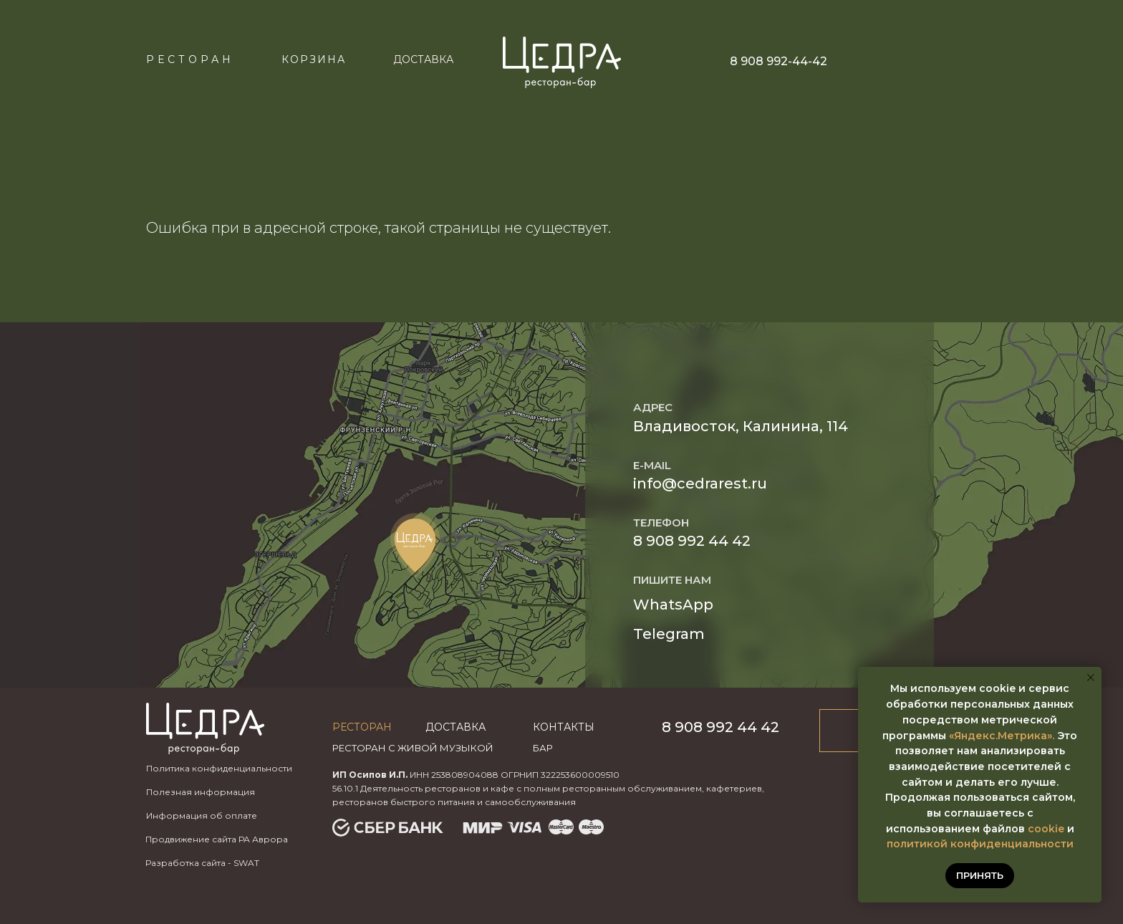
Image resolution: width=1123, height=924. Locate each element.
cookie (1046, 828)
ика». (1040, 735)
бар (543, 748)
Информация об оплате (201, 815)
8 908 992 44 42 (692, 540)
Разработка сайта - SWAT (202, 862)
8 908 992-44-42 (778, 61)
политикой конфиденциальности (980, 843)
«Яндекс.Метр (988, 735)
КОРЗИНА (313, 59)
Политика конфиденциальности (219, 768)
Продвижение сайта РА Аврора (216, 839)
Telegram (669, 634)
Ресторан (190, 59)
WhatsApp (673, 604)
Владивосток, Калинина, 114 (740, 426)
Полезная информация (200, 791)
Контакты (563, 727)
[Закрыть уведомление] (1091, 677)
